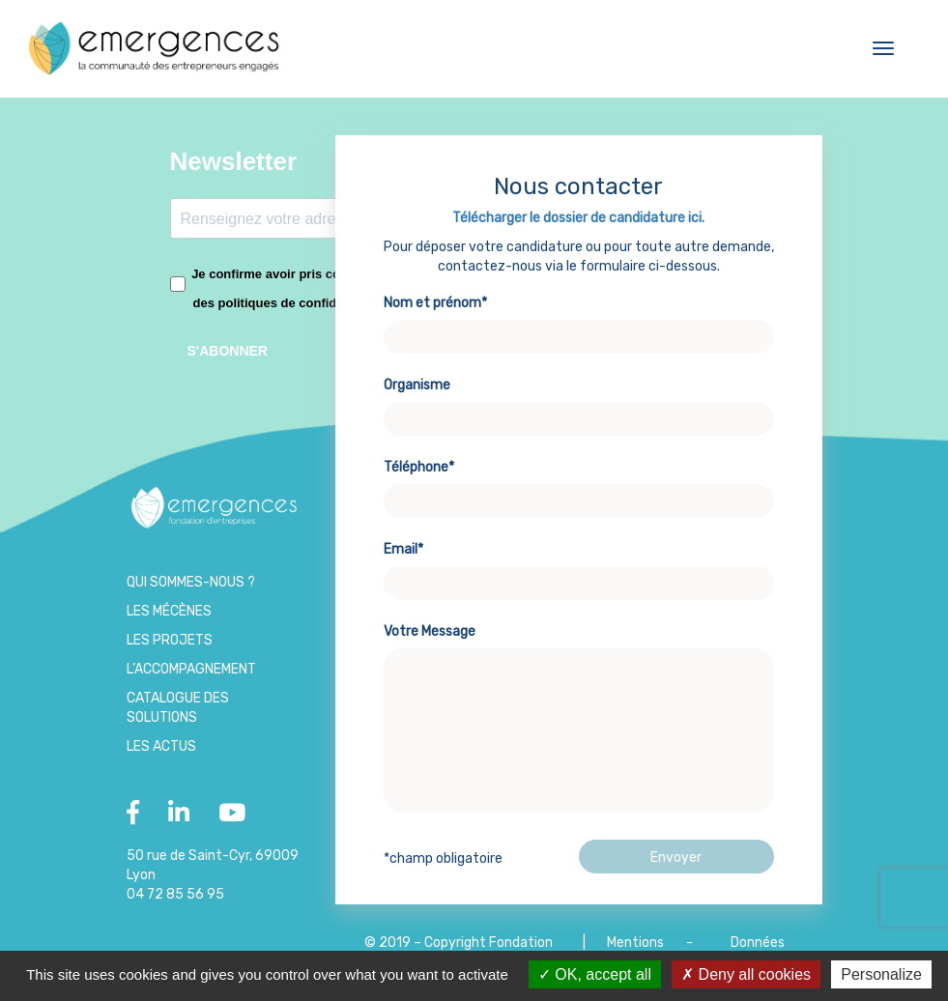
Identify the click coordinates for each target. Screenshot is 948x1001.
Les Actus (161, 746)
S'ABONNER (227, 350)
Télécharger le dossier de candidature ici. (578, 218)
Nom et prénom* (579, 320)
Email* (579, 566)
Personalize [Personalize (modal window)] (881, 974)
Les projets (170, 640)
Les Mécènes (169, 611)
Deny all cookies (746, 974)
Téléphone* (579, 484)
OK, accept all (594, 974)
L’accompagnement (191, 669)
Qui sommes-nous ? (191, 582)
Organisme (579, 402)
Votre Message (579, 719)
